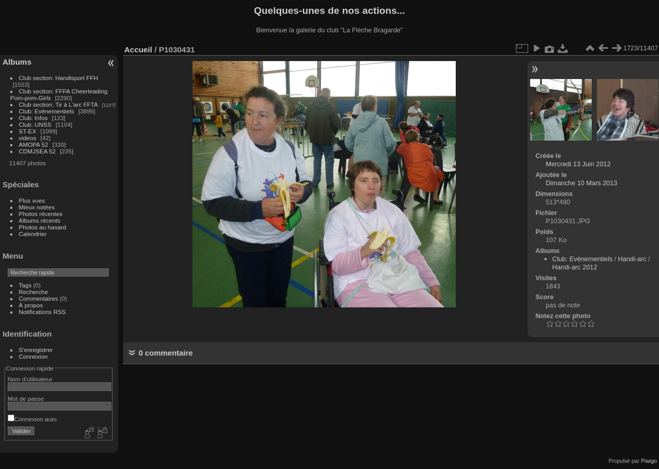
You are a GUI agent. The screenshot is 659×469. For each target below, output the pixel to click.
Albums (17, 61)
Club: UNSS (35, 124)
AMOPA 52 (33, 144)
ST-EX (27, 131)
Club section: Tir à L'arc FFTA (58, 104)
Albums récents (40, 220)
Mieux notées (37, 207)
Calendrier (33, 233)
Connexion (33, 356)
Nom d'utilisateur (30, 379)
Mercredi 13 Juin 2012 (578, 164)
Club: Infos (33, 117)
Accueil (138, 49)
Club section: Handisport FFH (58, 77)
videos (27, 137)
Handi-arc (632, 259)
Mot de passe (26, 398)
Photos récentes (41, 213)
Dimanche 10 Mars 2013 (581, 183)
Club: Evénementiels (46, 111)
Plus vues (32, 200)
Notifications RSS (42, 311)
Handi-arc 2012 (574, 267)
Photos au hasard (42, 227)
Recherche (33, 291)
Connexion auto (32, 419)
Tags (25, 285)
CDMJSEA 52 (37, 151)
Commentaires (39, 298)
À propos (31, 305)
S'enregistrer (36, 349)
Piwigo (649, 461)
